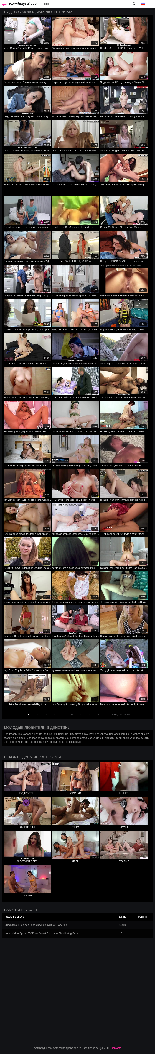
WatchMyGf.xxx (23, 4)
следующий (121, 714)
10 (106, 714)
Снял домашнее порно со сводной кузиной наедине (35, 924)
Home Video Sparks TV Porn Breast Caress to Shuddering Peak (41, 933)
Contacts (116, 1048)
